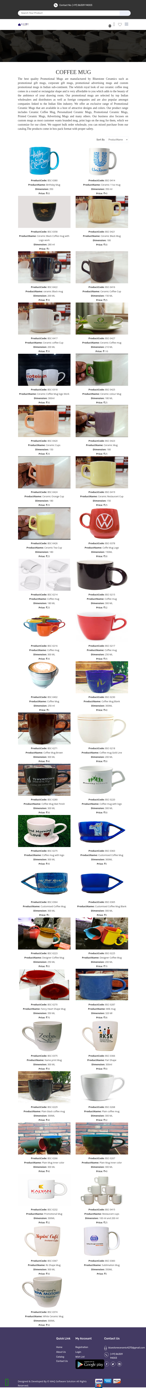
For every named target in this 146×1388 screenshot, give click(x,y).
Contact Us (62, 1361)
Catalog (60, 1356)
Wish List (80, 1356)
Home (59, 1347)
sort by (100, 139)
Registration (81, 1347)
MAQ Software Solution (63, 1381)
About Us (61, 1352)
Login (78, 1352)
